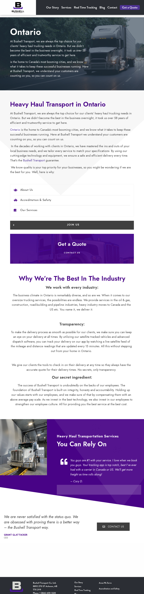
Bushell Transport (34, 165)
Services (66, 8)
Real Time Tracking (85, 8)
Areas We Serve (106, 583)
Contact (112, 8)
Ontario (15, 135)
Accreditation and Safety (110, 588)
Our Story (52, 8)
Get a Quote (130, 8)
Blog (102, 8)
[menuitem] (52, 8)
